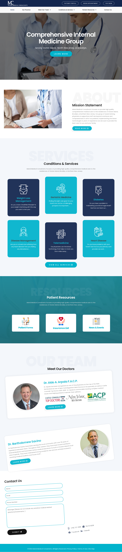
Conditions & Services (67, 10)
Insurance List (61, 325)
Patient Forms (15, 323)
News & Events (107, 323)
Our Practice (26, 10)
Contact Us (108, 10)
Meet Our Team (44, 10)
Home (12, 10)
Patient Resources (89, 10)
